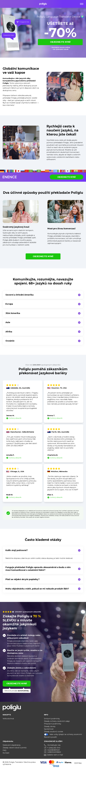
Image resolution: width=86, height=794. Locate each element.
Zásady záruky (49, 726)
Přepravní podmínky (52, 724)
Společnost (48, 729)
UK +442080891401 (52, 750)
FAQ (4, 750)
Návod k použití (50, 737)
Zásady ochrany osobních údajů (57, 721)
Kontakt (6, 753)
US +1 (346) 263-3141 (52, 748)
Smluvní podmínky (52, 719)
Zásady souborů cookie (53, 732)
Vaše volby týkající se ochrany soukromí (63, 734)
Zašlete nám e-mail (55, 755)
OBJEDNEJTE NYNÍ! (60, 42)
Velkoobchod (8, 719)
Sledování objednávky (12, 745)
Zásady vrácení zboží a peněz (15, 748)
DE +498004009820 (52, 752)
